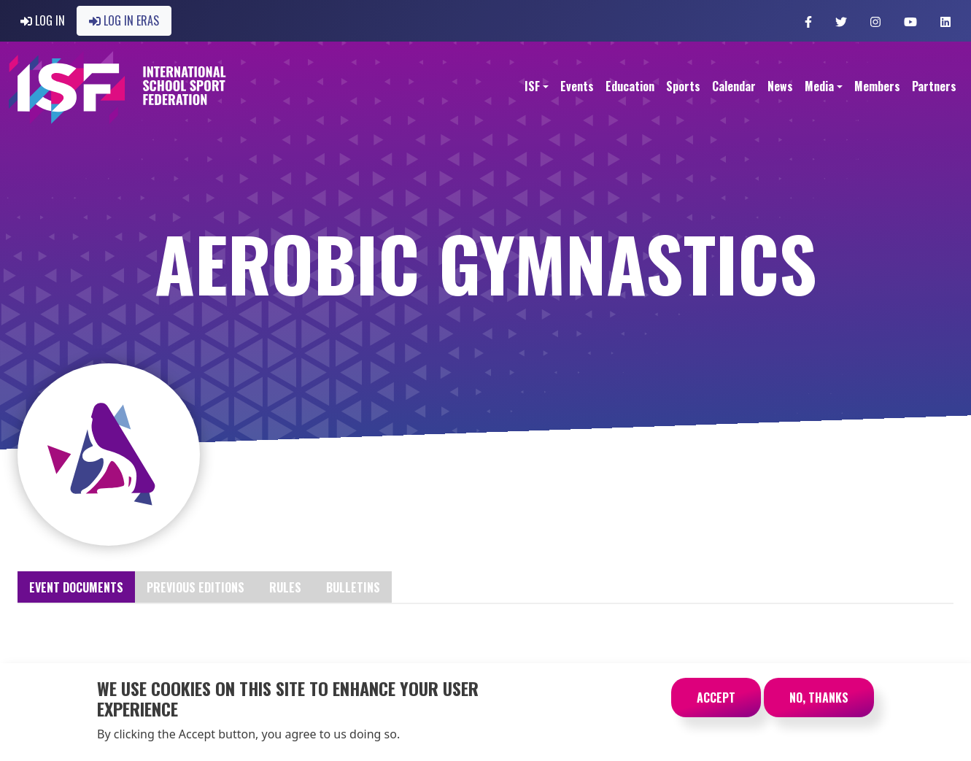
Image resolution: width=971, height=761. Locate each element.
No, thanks (818, 705)
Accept (716, 705)
